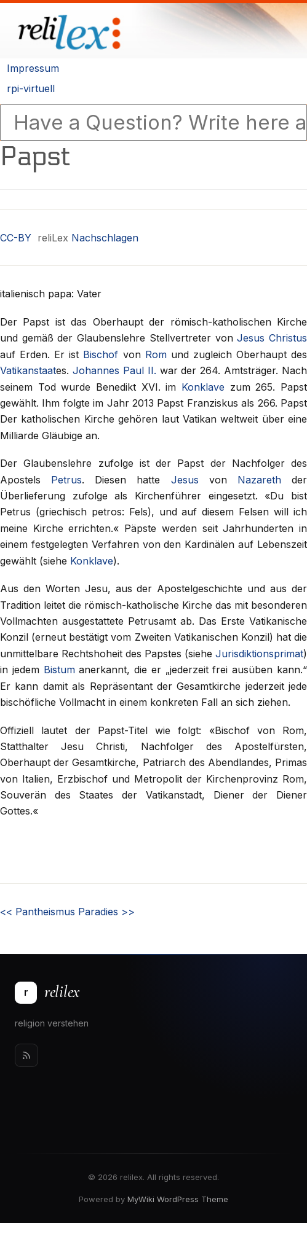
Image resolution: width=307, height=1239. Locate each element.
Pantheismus (37, 911)
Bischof (100, 354)
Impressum (33, 68)
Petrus (66, 480)
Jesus (185, 480)
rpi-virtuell (31, 88)
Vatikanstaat (28, 370)
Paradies (106, 911)
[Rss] (26, 1055)
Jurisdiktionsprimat (259, 653)
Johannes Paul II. (114, 370)
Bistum (59, 669)
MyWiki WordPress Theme (177, 1199)
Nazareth (259, 480)
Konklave (203, 387)
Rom (156, 354)
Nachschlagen (104, 238)
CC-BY (15, 238)
